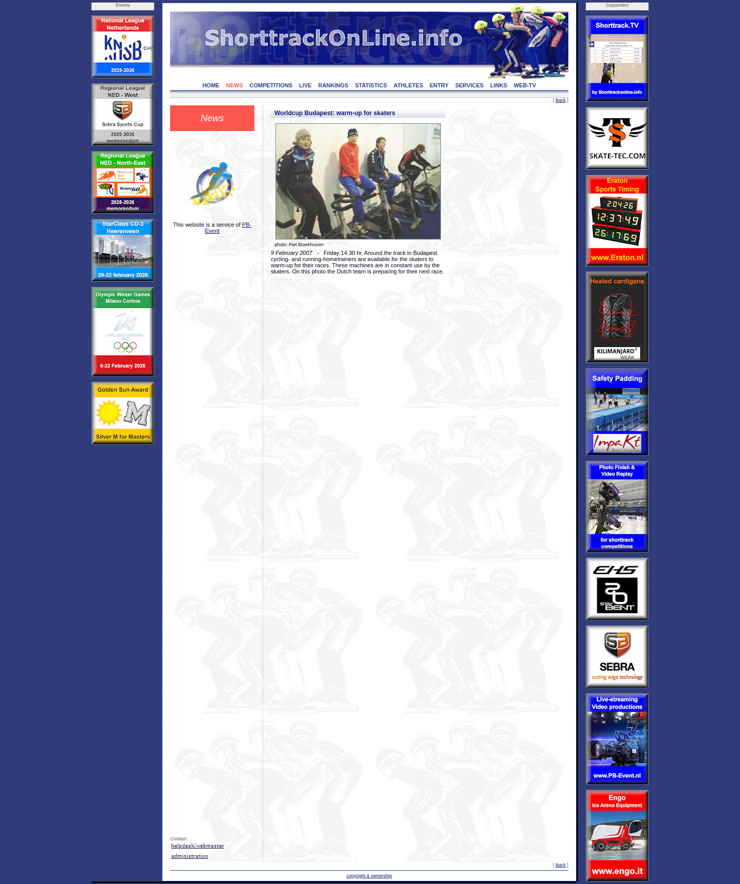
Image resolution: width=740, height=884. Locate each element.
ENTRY (439, 85)
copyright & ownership (369, 875)
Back (561, 100)
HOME (210, 85)
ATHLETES (408, 85)
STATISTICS (371, 85)
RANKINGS (333, 85)
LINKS (498, 85)
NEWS (234, 85)
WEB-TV (525, 85)
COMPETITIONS (270, 85)
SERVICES (469, 85)
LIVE (305, 85)
